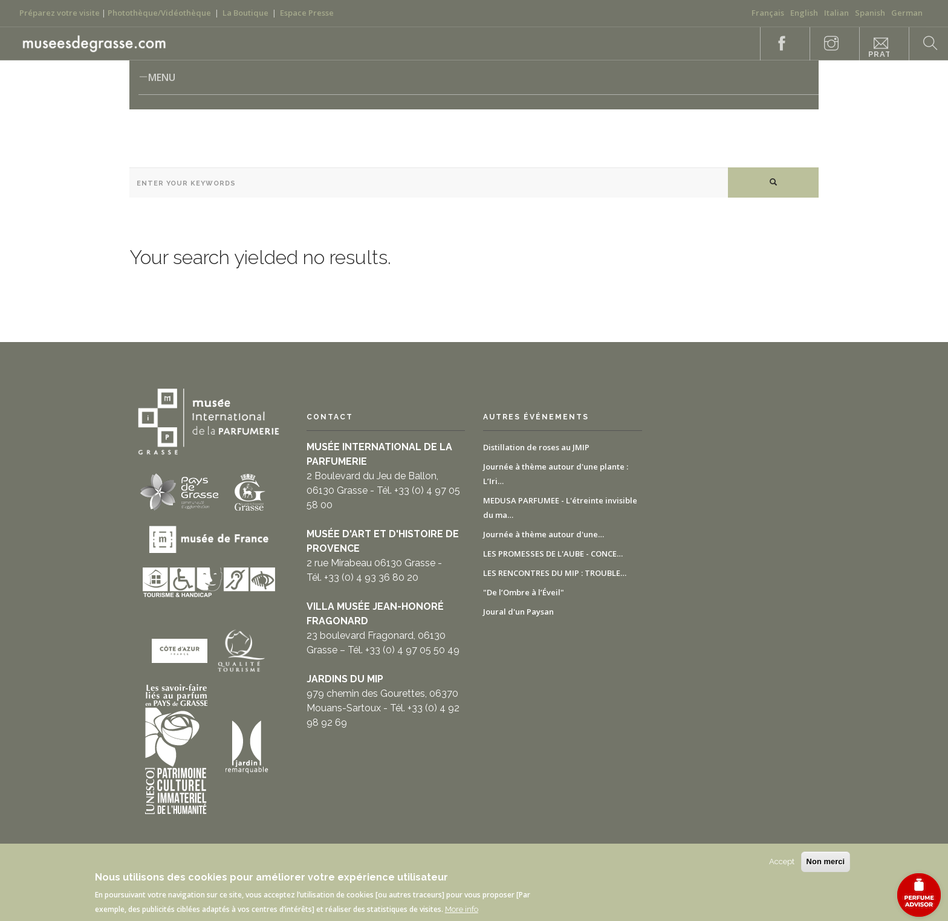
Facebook (775, 43)
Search (924, 43)
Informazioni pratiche (878, 48)
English (804, 12)
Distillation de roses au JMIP (536, 447)
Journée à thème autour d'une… (543, 534)
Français (768, 12)
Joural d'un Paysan (518, 611)
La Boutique (245, 12)
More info (461, 909)
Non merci (826, 861)
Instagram (825, 43)
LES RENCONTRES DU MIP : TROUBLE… (554, 572)
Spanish (870, 12)
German (907, 12)
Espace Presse (307, 12)
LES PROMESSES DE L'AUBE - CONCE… (553, 553)
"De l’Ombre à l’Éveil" (523, 592)
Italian (836, 12)
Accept (781, 861)
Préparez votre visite (59, 12)
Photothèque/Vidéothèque (159, 12)
